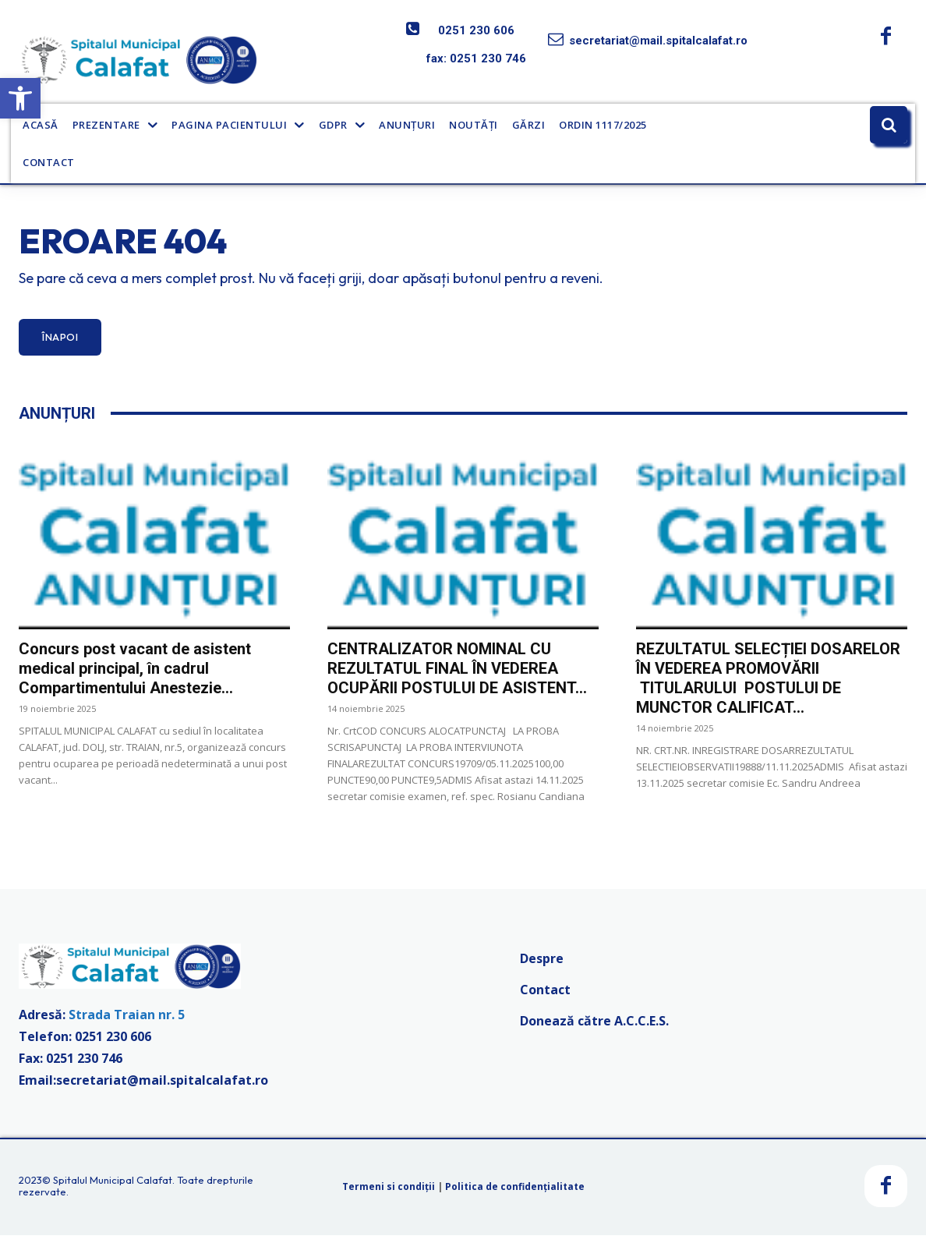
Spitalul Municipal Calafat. (114, 1187)
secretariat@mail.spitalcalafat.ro (658, 41)
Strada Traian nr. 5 (127, 1022)
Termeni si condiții (388, 1193)
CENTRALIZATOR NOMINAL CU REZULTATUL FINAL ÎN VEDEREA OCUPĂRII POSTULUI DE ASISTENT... (457, 675)
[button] (20, 98)
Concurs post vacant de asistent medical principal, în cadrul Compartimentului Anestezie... (135, 675)
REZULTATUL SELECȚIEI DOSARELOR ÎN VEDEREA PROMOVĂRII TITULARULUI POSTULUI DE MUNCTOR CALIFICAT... (768, 685)
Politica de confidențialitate (515, 1193)
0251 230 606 (476, 30)
